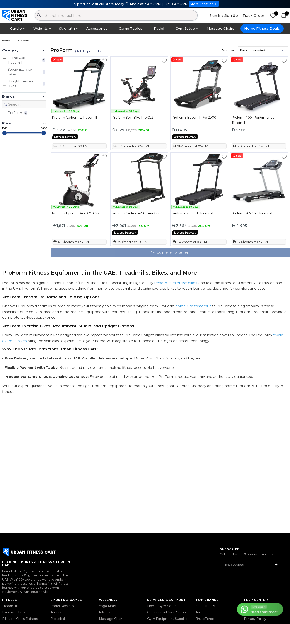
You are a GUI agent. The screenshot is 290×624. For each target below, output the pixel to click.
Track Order (253, 15)
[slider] (4, 133)
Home (6, 40)
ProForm (23, 40)
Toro (199, 612)
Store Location (204, 4)
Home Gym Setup (162, 606)
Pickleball (58, 619)
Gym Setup (185, 28)
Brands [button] (8, 96)
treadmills (162, 283)
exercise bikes (185, 283)
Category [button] (10, 50)
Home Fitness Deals (262, 28)
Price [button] (6, 123)
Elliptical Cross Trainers (20, 619)
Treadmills (10, 606)
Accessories (96, 28)
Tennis (55, 612)
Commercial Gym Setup (166, 612)
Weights (40, 28)
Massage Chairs (220, 28)
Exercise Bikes (13, 612)
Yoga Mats (107, 606)
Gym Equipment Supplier (167, 619)
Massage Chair (110, 619)
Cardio (16, 28)
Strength (67, 28)
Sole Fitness (205, 606)
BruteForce (205, 619)
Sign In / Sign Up (224, 15)
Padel (159, 28)
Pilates (104, 612)
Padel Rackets (62, 606)
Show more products (170, 253)
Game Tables (130, 28)
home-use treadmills (193, 306)
